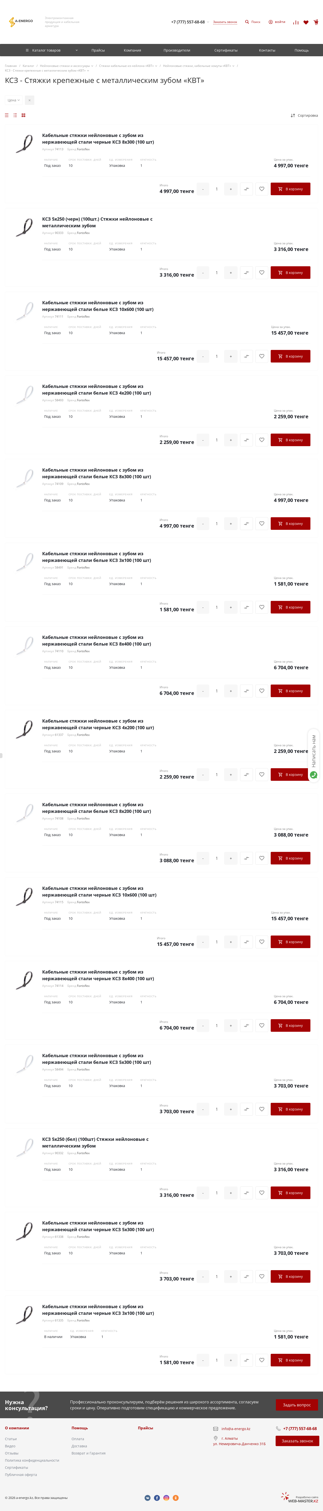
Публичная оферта (21, 1474)
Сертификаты (16, 1467)
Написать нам (313, 751)
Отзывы (12, 1453)
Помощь (80, 1427)
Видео (10, 1446)
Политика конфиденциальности (32, 1460)
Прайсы (145, 1427)
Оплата (78, 1438)
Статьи (11, 1438)
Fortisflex (83, 149)
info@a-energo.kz (236, 1428)
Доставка (79, 1446)
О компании (17, 1427)
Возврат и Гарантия (89, 1453)
